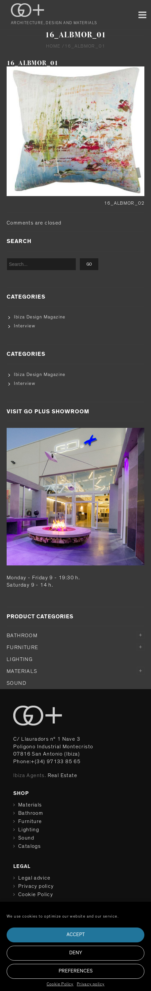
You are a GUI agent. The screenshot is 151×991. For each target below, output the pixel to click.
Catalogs (29, 846)
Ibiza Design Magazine (39, 317)
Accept (76, 934)
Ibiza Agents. (29, 775)
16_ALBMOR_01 (32, 63)
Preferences (76, 971)
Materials (22, 671)
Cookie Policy (60, 984)
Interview (24, 326)
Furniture (22, 647)
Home (53, 46)
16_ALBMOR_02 (124, 203)
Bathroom (22, 635)
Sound (16, 683)
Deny (75, 952)
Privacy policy (91, 984)
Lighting (19, 659)
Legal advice (34, 878)
